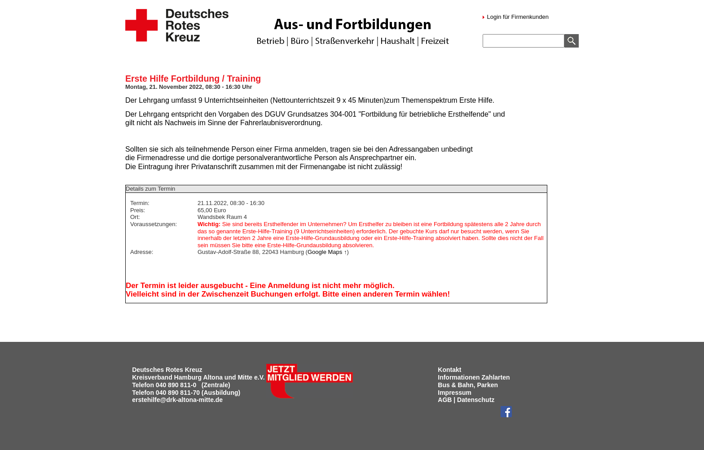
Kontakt (449, 369)
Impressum (454, 392)
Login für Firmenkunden (517, 16)
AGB (445, 399)
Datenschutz (475, 399)
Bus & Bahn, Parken (468, 385)
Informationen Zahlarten (474, 377)
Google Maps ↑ (327, 252)
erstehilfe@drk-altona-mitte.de (177, 399)
